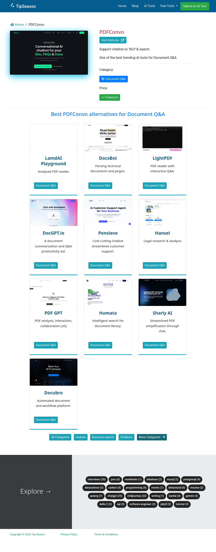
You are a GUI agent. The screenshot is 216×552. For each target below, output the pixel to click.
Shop (135, 6)
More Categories (152, 437)
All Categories (60, 437)
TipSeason (23, 6)
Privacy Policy (69, 534)
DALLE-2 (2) (105, 504)
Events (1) (157, 487)
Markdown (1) (133, 479)
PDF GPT (53, 313)
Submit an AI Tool (195, 6)
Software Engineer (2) (142, 504)
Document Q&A (46, 185)
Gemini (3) (192, 495)
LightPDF (162, 158)
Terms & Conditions (106, 534)
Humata (108, 313)
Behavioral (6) (177, 487)
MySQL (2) (172, 479)
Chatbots (126, 437)
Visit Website (112, 40)
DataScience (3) (94, 487)
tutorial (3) (182, 504)
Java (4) (115, 479)
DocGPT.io (53, 233)
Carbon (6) (114, 487)
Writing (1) (157, 495)
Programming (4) (136, 487)
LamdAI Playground (53, 161)
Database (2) (154, 479)
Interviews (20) (97, 479)
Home (122, 6)
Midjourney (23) (137, 495)
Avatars (81, 437)
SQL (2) (120, 504)
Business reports (103, 437)
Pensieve (108, 233)
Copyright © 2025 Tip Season (27, 534)
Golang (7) (96, 495)
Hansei (162, 233)
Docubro (53, 393)
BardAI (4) (175, 495)
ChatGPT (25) (114, 495)
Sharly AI (162, 313)
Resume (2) (196, 487)
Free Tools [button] (167, 6)
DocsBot (108, 158)
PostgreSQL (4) (191, 479)
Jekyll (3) (166, 504)
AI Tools (149, 6)
